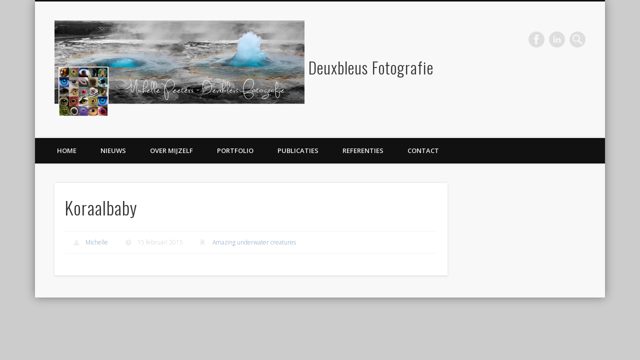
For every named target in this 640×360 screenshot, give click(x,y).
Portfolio (235, 150)
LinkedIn (557, 40)
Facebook (536, 40)
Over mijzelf (171, 150)
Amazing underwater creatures (254, 242)
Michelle (97, 242)
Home (66, 150)
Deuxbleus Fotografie (371, 67)
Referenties (363, 150)
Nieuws (113, 150)
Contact (423, 150)
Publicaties (298, 150)
